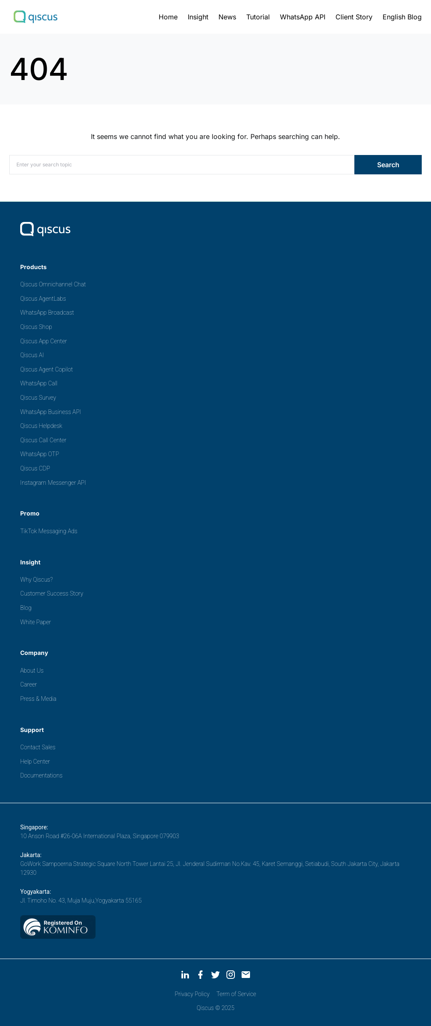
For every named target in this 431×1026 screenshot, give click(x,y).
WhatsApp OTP (39, 454)
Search (388, 164)
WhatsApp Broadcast (47, 312)
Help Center (35, 761)
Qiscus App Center (43, 341)
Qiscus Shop (36, 326)
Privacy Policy (192, 994)
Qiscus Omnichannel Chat (53, 284)
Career (28, 684)
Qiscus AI (32, 355)
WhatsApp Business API (50, 412)
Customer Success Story (51, 593)
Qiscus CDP (35, 468)
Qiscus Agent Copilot (46, 369)
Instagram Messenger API (53, 482)
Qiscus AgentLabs (43, 298)
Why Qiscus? (36, 579)
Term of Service (236, 994)
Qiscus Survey (38, 397)
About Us (31, 670)
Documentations (41, 775)
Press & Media (38, 698)
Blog (26, 607)
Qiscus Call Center (43, 440)
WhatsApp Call (38, 383)
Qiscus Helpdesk (41, 425)
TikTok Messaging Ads (48, 531)
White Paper (35, 622)
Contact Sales (38, 747)
